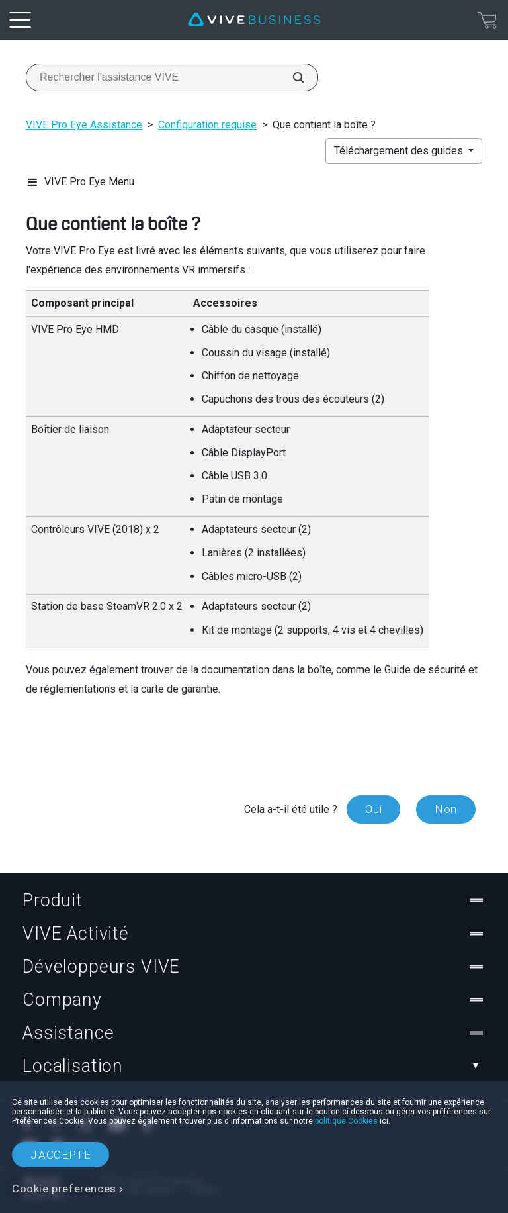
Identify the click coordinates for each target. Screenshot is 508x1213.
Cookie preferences (64, 1188)
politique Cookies (346, 1121)
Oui (373, 809)
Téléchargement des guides (400, 150)
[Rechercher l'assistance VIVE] (291, 77)
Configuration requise (207, 125)
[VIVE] (254, 20)
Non (446, 809)
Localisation (254, 1066)
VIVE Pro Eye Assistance (84, 125)
